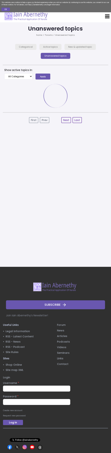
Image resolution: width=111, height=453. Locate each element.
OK (5, 9)
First (33, 120)
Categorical (26, 46)
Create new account (12, 410)
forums (49, 35)
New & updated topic (80, 46)
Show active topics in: (18, 70)
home (39, 35)
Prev (44, 120)
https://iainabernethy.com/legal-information (44, 5)
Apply (43, 76)
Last (77, 120)
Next (66, 120)
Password (10, 396)
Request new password (14, 415)
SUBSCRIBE (55, 305)
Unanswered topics (65, 35)
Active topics (50, 46)
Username (11, 383)
